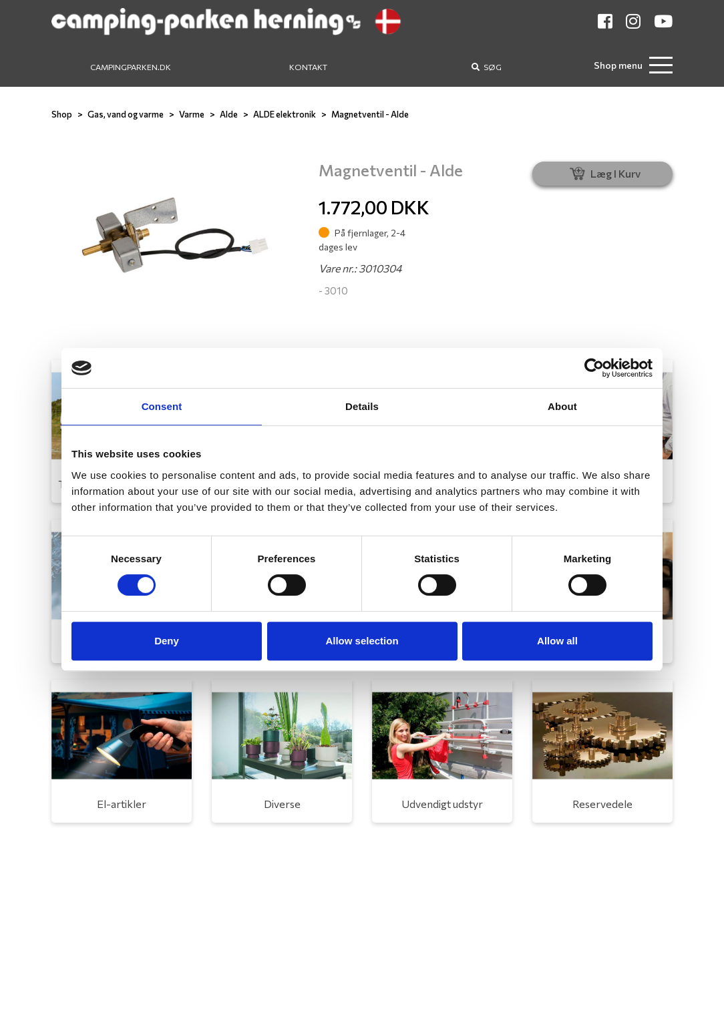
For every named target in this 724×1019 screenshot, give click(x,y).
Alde (229, 114)
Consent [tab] (162, 406)
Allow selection (361, 640)
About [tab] (562, 406)
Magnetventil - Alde (370, 114)
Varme (191, 114)
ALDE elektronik (284, 114)
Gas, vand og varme (125, 114)
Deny (166, 640)
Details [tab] (362, 406)
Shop (61, 114)
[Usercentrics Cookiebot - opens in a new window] (594, 368)
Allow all (557, 640)
